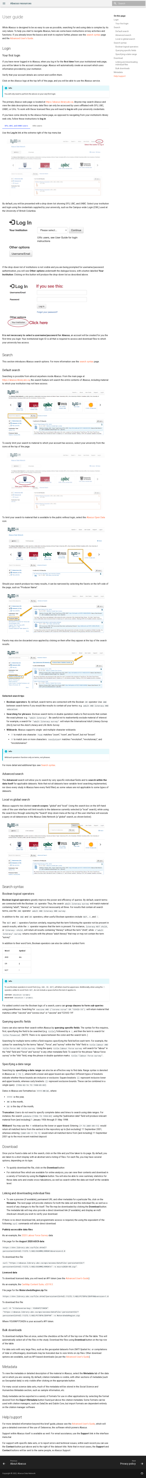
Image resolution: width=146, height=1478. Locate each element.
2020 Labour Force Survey (35, 1235)
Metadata (118, 72)
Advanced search (123, 35)
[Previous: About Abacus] (15, 1462)
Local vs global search (125, 39)
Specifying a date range (126, 54)
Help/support (120, 76)
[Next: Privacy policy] (130, 1462)
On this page (119, 16)
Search (117, 27)
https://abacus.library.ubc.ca (59, 102)
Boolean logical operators (126, 47)
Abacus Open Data (96, 517)
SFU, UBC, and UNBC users (16, 126)
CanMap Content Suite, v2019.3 (37, 1284)
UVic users (37, 126)
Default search (122, 31)
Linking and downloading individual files (126, 63)
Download (118, 58)
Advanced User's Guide (21, 38)
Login (116, 20)
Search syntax (120, 43)
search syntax (93, 34)
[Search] (128, 3)
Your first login (121, 23)
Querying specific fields (125, 50)
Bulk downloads (122, 68)
